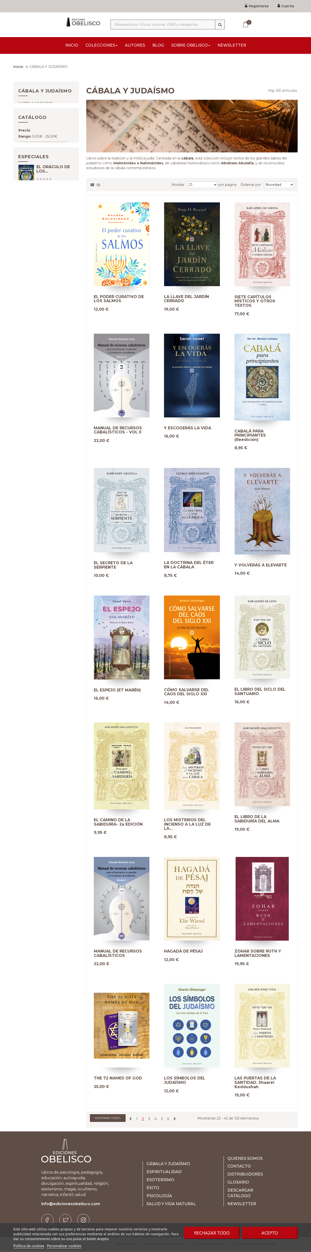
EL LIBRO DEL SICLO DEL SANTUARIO (259, 693)
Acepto (269, 1233)
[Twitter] (65, 1221)
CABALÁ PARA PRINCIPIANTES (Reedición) (250, 437)
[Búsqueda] (220, 24)
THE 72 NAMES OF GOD (118, 1080)
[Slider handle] (21, 161)
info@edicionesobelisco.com (70, 1205)
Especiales (33, 206)
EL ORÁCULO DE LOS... (53, 223)
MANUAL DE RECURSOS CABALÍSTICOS (118, 955)
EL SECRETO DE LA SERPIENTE (113, 566)
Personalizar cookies (64, 1245)
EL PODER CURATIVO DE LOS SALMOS (119, 300)
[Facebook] (47, 1221)
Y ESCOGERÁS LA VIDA (187, 429)
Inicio (18, 68)
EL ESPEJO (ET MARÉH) (117, 691)
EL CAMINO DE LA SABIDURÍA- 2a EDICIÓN (118, 823)
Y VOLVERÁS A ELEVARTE (260, 566)
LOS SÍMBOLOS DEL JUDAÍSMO (184, 1082)
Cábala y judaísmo (37, 109)
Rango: (24, 155)
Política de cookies (28, 1245)
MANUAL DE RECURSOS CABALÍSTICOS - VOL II (118, 431)
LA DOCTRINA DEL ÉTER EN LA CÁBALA (189, 566)
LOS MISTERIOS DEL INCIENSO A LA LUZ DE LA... (187, 825)
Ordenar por (251, 186)
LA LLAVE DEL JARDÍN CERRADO (186, 300)
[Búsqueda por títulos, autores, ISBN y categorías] (168, 24)
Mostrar (178, 186)
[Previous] (130, 1120)
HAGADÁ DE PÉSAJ (183, 953)
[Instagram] (83, 1221)
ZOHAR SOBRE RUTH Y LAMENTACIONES (257, 955)
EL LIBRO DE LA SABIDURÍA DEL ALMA (256, 820)
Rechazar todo (212, 1233)
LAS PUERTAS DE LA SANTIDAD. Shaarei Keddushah (255, 1084)
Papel (30, 182)
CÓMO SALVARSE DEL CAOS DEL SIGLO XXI (186, 693)
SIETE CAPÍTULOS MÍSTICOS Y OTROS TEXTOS (254, 302)
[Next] (174, 1120)
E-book (30, 175)
